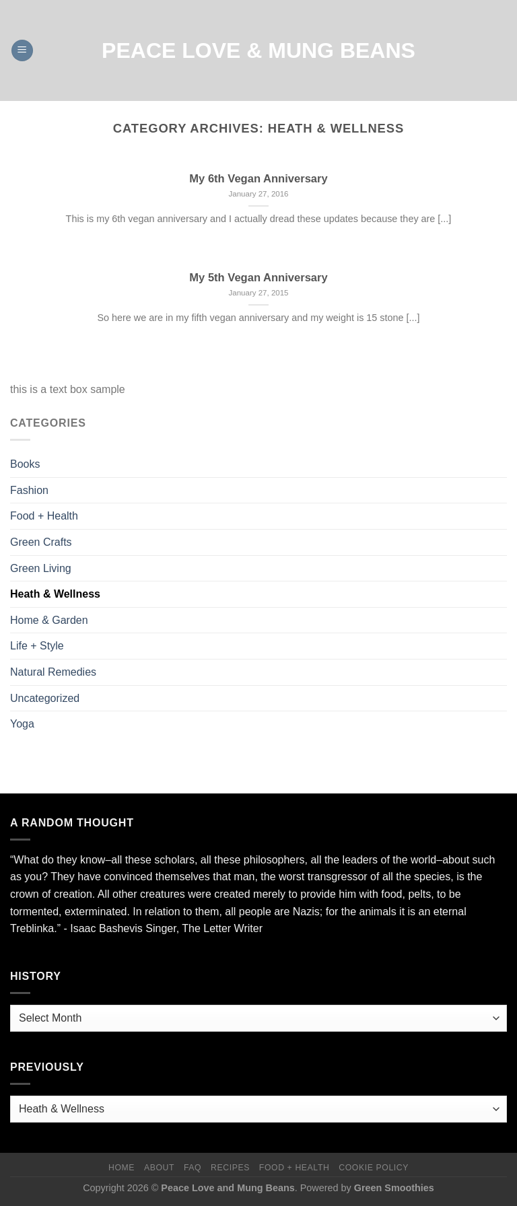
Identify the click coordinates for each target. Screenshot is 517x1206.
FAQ (192, 1167)
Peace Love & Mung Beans (258, 50)
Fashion (29, 490)
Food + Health (44, 516)
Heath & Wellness (55, 594)
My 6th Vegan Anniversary (258, 178)
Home (121, 1167)
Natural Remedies (53, 672)
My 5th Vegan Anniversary (258, 277)
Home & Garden (49, 620)
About (159, 1167)
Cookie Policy (374, 1167)
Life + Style (37, 645)
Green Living (40, 568)
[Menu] (22, 51)
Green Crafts (41, 542)
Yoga (22, 724)
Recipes (230, 1167)
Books (25, 464)
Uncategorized (44, 698)
